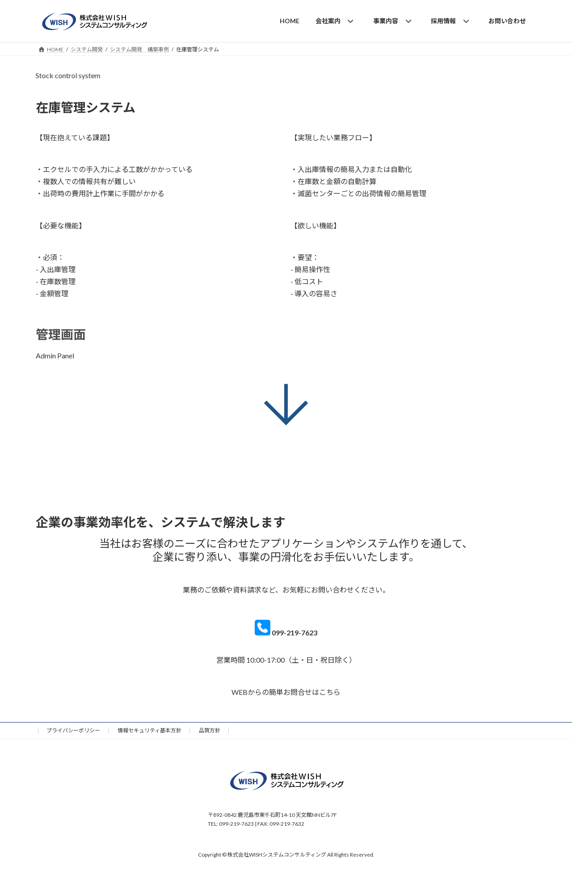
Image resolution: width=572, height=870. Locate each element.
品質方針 (209, 730)
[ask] (286, 697)
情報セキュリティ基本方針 (149, 730)
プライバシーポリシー (73, 730)
